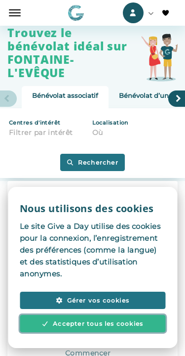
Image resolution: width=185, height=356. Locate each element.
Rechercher (92, 162)
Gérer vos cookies (92, 300)
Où (97, 132)
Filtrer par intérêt (41, 132)
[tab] (65, 97)
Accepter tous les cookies (93, 323)
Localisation (110, 122)
